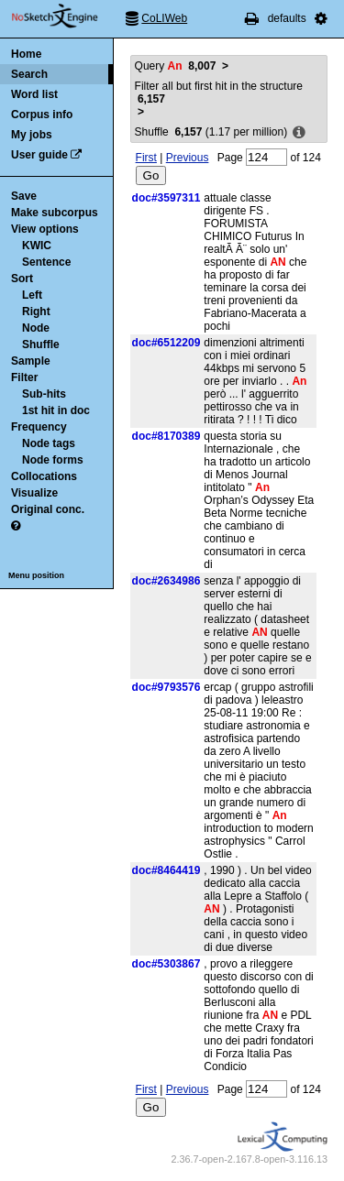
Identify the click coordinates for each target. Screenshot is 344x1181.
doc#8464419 (166, 870)
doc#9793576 (166, 687)
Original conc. (47, 509)
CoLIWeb (164, 18)
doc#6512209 (166, 342)
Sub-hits (44, 394)
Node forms (52, 460)
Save (24, 196)
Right (36, 311)
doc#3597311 (166, 197)
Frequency (39, 427)
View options (45, 229)
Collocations (44, 476)
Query (175, 66)
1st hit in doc (56, 410)
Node (36, 328)
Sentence (46, 262)
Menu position (36, 575)
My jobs (31, 134)
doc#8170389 (166, 436)
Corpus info (41, 114)
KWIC (36, 245)
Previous (187, 157)
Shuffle (41, 344)
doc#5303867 (166, 963)
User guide (39, 154)
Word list (34, 94)
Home (26, 54)
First (146, 157)
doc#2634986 (166, 580)
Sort (22, 278)
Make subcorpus (54, 212)
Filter (24, 377)
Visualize (34, 493)
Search (29, 74)
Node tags (48, 443)
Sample (30, 361)
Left (32, 295)
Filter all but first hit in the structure (219, 92)
